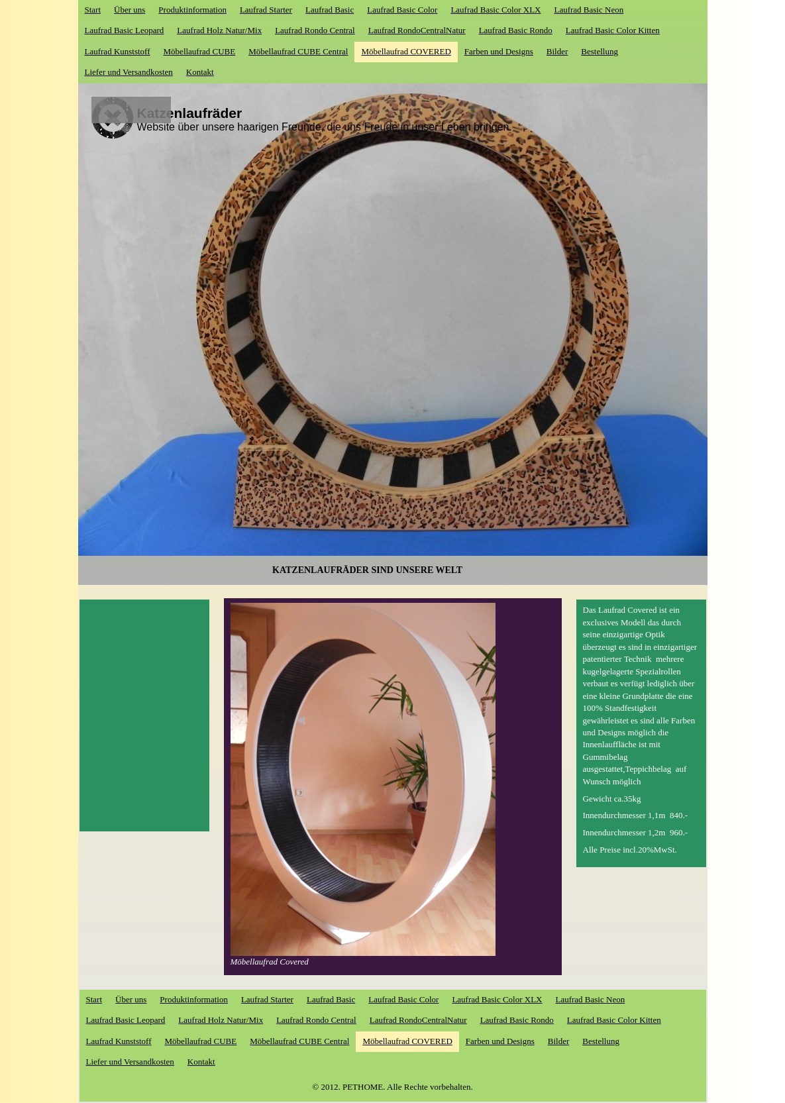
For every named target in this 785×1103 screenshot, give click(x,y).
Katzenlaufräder (189, 113)
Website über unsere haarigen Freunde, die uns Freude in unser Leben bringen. (324, 126)
